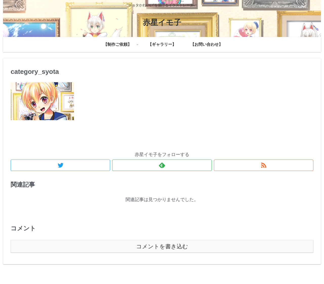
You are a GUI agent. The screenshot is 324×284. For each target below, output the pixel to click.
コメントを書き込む (162, 246)
